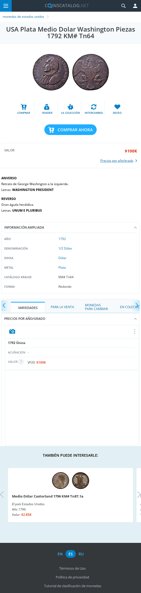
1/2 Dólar (65, 248)
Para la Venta (62, 307)
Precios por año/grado (70, 318)
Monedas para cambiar (96, 307)
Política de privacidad (72, 577)
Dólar (62, 258)
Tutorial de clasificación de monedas (72, 585)
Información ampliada (70, 227)
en (60, 553)
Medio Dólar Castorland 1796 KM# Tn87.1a (47, 496)
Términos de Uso (72, 568)
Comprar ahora (75, 129)
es (71, 553)
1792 (62, 239)
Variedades (28, 308)
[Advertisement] (71, 408)
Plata (62, 267)
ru (81, 553)
